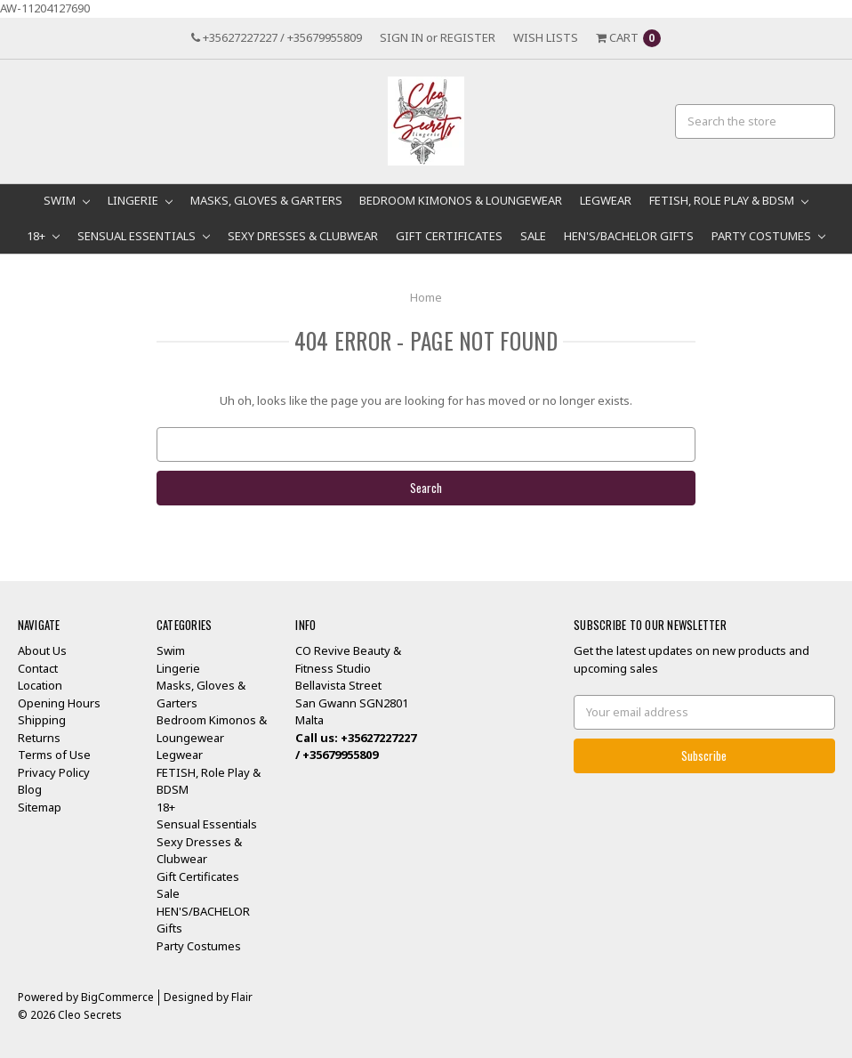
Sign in (401, 37)
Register (467, 37)
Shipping (42, 720)
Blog (30, 789)
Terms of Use (54, 755)
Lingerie (140, 200)
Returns (39, 738)
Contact (38, 668)
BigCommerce (117, 997)
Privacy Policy (54, 772)
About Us (42, 650)
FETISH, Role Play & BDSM (728, 200)
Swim (67, 200)
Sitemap (39, 807)
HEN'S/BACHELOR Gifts (629, 236)
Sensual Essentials (143, 236)
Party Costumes (768, 236)
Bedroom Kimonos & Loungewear (460, 200)
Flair (242, 997)
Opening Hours (59, 703)
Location (40, 685)
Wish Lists (545, 37)
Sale (533, 236)
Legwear (605, 200)
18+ (43, 236)
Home (426, 297)
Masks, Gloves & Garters (266, 200)
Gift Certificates (449, 236)
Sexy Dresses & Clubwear (303, 236)
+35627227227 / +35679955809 (276, 37)
